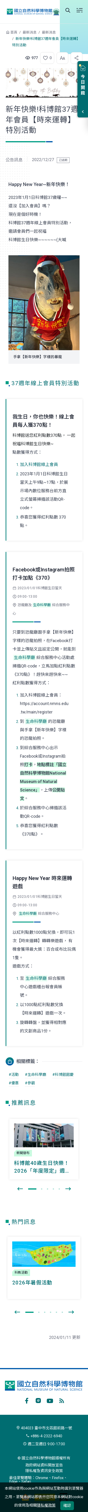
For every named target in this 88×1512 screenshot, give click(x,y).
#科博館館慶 (63, 1074)
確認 (67, 1505)
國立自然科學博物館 (32, 12)
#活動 (14, 1074)
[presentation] (20, 1189)
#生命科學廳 (35, 1074)
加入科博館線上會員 (39, 464)
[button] (46, 58)
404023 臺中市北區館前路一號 (44, 1428)
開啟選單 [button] (79, 10)
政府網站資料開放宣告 (44, 1465)
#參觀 (30, 1083)
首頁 (13, 32)
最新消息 (30, 32)
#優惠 (14, 1083)
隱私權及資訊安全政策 (44, 1471)
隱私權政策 (46, 1505)
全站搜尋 (68, 10)
